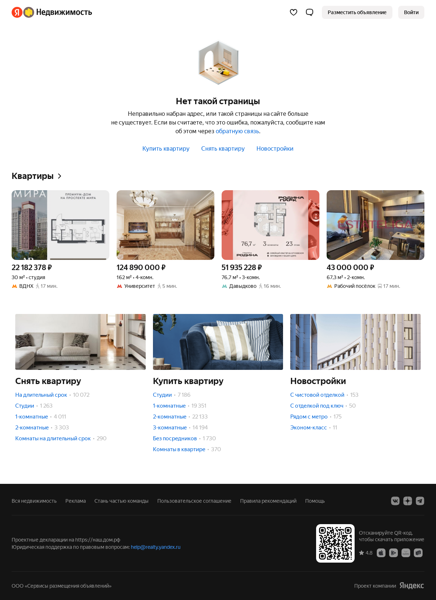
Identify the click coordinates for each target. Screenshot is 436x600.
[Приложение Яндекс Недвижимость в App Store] (381, 552)
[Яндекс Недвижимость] (57, 12)
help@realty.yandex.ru (156, 547)
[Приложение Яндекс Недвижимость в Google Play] (393, 552)
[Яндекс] (17, 12)
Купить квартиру (166, 148)
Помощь (315, 501)
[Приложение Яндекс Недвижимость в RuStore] (418, 552)
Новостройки (275, 148)
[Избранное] (293, 12)
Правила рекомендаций (268, 501)
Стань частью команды (121, 501)
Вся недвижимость (34, 501)
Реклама (75, 501)
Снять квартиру (223, 148)
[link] (411, 12)
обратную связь (237, 131)
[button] (309, 12)
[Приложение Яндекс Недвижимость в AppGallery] (405, 552)
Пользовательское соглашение (194, 501)
